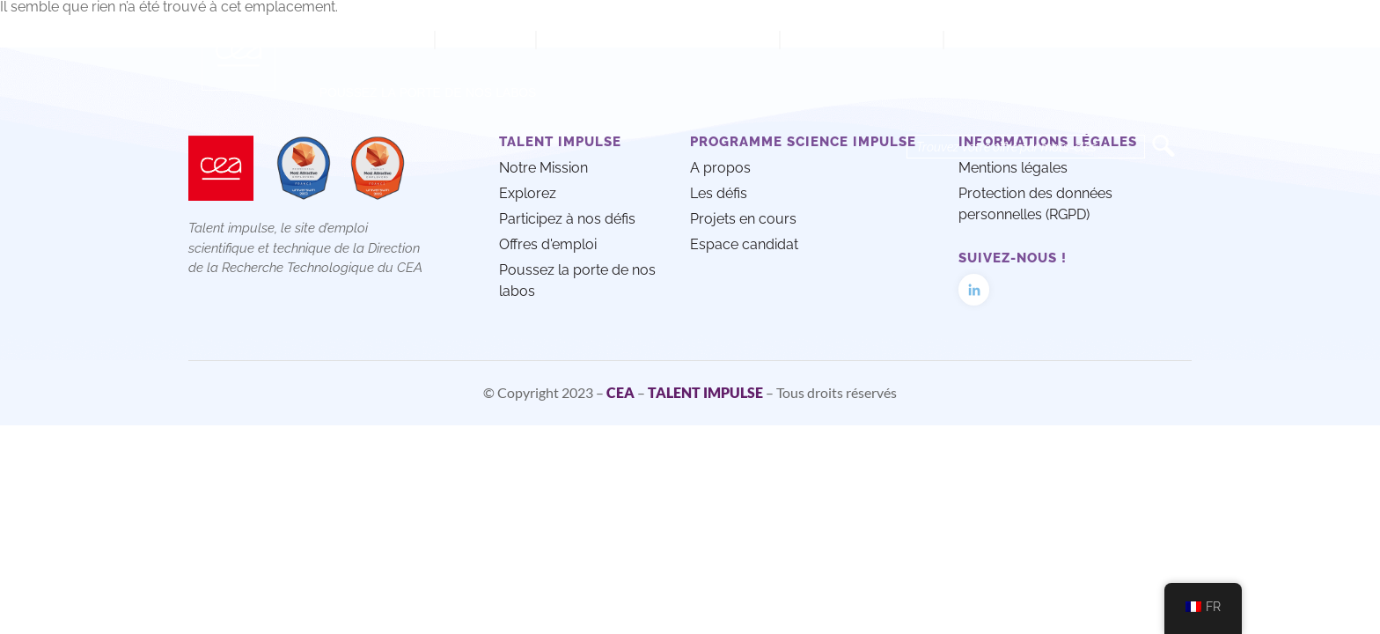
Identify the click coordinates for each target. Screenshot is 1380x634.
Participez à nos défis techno (657, 40)
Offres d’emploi (861, 39)
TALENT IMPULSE (705, 392)
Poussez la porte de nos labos (427, 92)
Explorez (485, 40)
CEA (620, 392)
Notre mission (367, 40)
